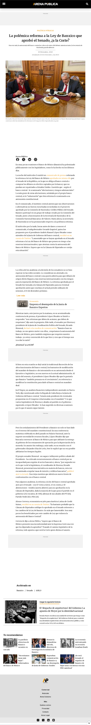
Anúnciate (45, 693)
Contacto (45, 712)
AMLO (38, 590)
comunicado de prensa (56, 175)
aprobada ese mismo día (60, 178)
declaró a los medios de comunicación (40, 328)
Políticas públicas (45, 31)
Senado (30, 590)
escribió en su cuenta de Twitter (35, 504)
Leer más (21, 295)
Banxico (20, 590)
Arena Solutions (45, 697)
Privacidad (45, 708)
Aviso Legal (45, 715)
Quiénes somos (45, 705)
